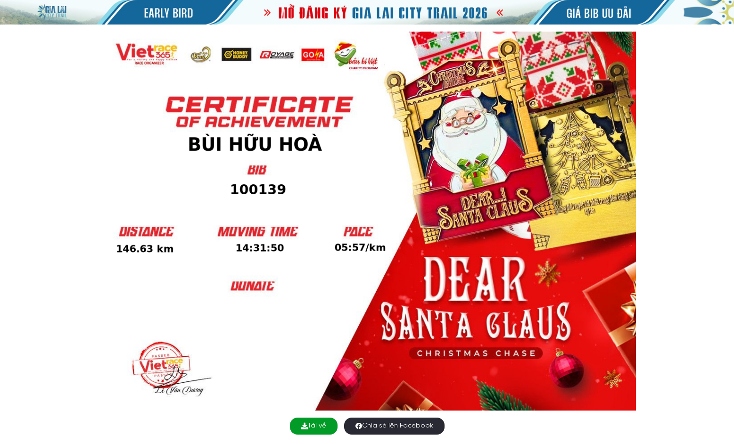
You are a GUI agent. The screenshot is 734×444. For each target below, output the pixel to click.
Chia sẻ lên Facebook (394, 425)
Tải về (313, 425)
